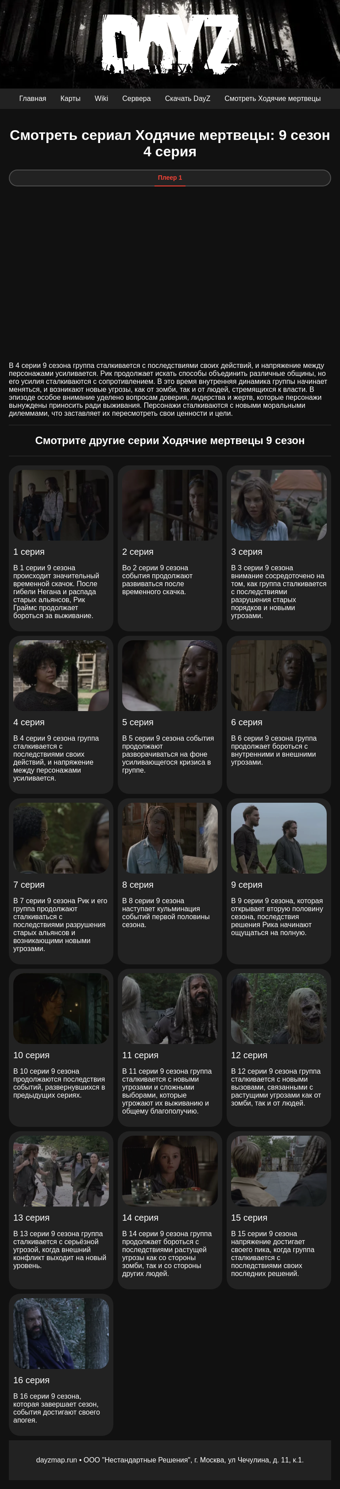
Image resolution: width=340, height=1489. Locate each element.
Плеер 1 (170, 177)
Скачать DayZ (188, 98)
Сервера (136, 98)
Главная (32, 98)
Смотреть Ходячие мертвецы (272, 98)
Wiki (101, 98)
